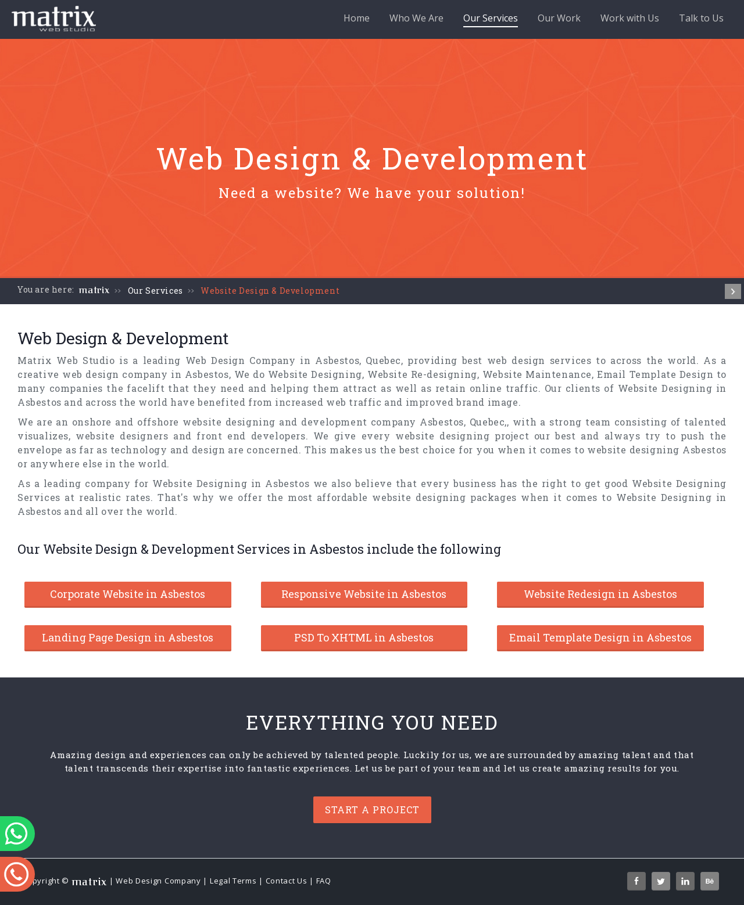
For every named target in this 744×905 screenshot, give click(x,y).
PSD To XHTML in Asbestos (364, 637)
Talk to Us (701, 18)
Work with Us (629, 18)
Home (357, 18)
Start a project (372, 809)
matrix (94, 290)
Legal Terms (233, 880)
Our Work (559, 18)
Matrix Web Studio (66, 360)
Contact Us (286, 880)
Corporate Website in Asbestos (127, 594)
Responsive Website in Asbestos (363, 594)
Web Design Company (158, 880)
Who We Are (416, 18)
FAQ (323, 880)
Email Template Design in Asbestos (600, 637)
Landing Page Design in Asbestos (127, 637)
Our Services (490, 19)
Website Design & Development (270, 290)
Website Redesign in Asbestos (600, 594)
